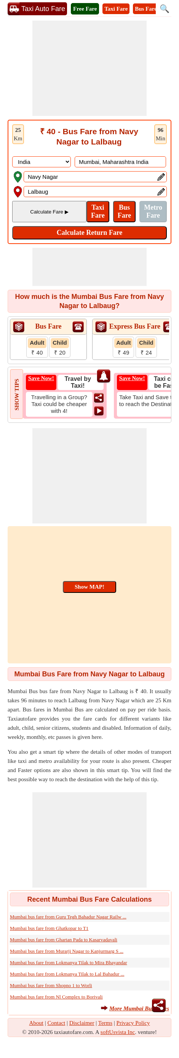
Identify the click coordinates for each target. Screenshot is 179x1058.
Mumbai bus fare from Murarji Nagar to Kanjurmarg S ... (66, 951)
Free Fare (85, 9)
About (36, 1023)
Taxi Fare (116, 9)
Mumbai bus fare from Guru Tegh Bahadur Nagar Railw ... (68, 917)
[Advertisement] (89, 68)
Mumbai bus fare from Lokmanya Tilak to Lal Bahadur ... (67, 974)
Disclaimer (81, 1023)
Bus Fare (146, 9)
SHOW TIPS (17, 394)
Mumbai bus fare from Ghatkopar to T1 (49, 928)
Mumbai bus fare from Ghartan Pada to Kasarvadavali (63, 939)
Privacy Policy (133, 1023)
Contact (57, 1023)
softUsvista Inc (118, 1032)
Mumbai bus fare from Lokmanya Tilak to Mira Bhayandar (68, 962)
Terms (105, 1023)
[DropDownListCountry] (41, 161)
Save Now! (41, 378)
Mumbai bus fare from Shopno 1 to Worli (51, 985)
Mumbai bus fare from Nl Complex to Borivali (56, 997)
